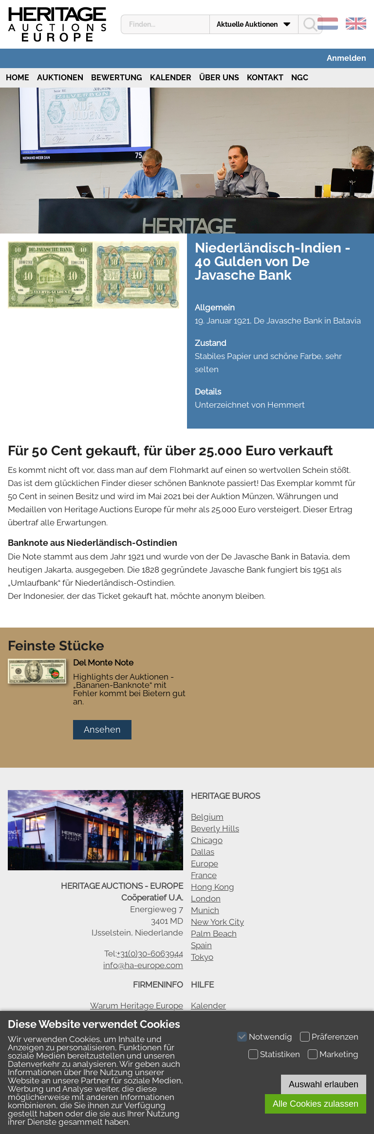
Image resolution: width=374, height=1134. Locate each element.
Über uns (219, 77)
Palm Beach (214, 933)
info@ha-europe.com (143, 965)
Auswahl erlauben (323, 1084)
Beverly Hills (215, 828)
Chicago (207, 840)
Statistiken (280, 1054)
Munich (205, 910)
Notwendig (270, 1037)
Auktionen (60, 77)
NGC (299, 77)
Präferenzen (335, 1037)
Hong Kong (212, 887)
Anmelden (346, 58)
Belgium (207, 817)
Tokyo (202, 957)
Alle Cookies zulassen (315, 1104)
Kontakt (265, 77)
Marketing (338, 1054)
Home (16, 77)
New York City (217, 922)
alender (211, 1005)
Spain (201, 945)
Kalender (170, 77)
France (204, 875)
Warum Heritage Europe (136, 1005)
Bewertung (116, 77)
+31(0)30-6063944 (150, 953)
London (206, 898)
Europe (204, 863)
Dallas (202, 852)
